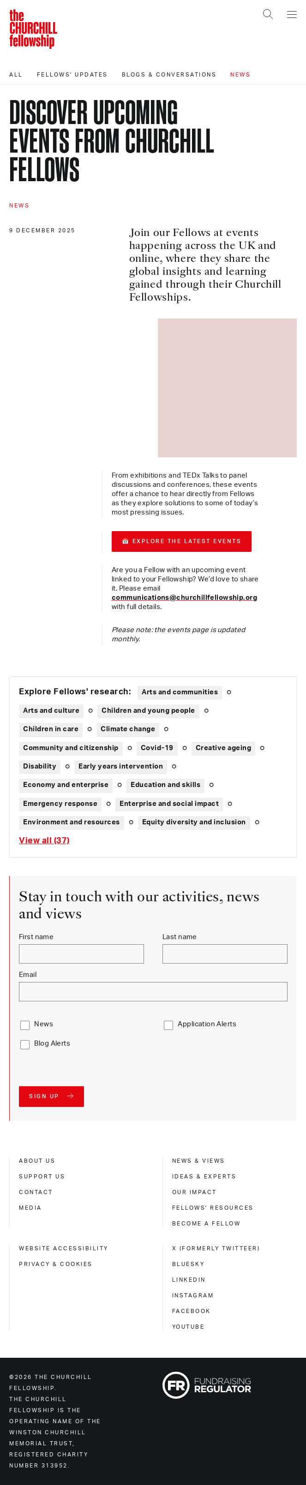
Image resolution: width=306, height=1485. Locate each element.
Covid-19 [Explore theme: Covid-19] (157, 748)
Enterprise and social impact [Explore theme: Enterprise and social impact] (169, 803)
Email (27, 974)
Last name (179, 937)
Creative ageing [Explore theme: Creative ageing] (224, 748)
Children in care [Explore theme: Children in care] (50, 729)
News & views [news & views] (198, 1161)
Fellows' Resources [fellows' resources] (213, 1208)
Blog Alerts (52, 1043)
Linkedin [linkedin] (189, 1280)
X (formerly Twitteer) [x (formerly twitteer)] (216, 1248)
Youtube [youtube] (188, 1327)
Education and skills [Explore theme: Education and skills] (165, 784)
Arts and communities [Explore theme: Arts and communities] (180, 692)
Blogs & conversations (169, 74)
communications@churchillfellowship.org (184, 597)
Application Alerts (207, 1024)
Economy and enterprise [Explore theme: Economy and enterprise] (65, 784)
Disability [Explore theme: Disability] (39, 766)
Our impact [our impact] (194, 1192)
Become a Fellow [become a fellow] (206, 1223)
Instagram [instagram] (193, 1295)
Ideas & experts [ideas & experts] (204, 1176)
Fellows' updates (72, 74)
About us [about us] (37, 1161)
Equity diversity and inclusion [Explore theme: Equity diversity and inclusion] (194, 822)
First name (36, 937)
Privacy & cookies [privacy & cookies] (56, 1264)
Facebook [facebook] (191, 1311)
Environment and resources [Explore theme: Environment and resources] (71, 822)
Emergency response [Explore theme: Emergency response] (60, 803)
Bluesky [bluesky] (188, 1264)
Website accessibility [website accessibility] (63, 1248)
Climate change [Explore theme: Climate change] (128, 729)
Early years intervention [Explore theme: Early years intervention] (120, 766)
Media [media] (30, 1208)
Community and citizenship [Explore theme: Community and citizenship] (71, 748)
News (240, 74)
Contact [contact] (36, 1192)
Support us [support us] (42, 1176)
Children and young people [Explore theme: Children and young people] (148, 710)
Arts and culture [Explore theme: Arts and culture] (51, 710)
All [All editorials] (16, 74)
